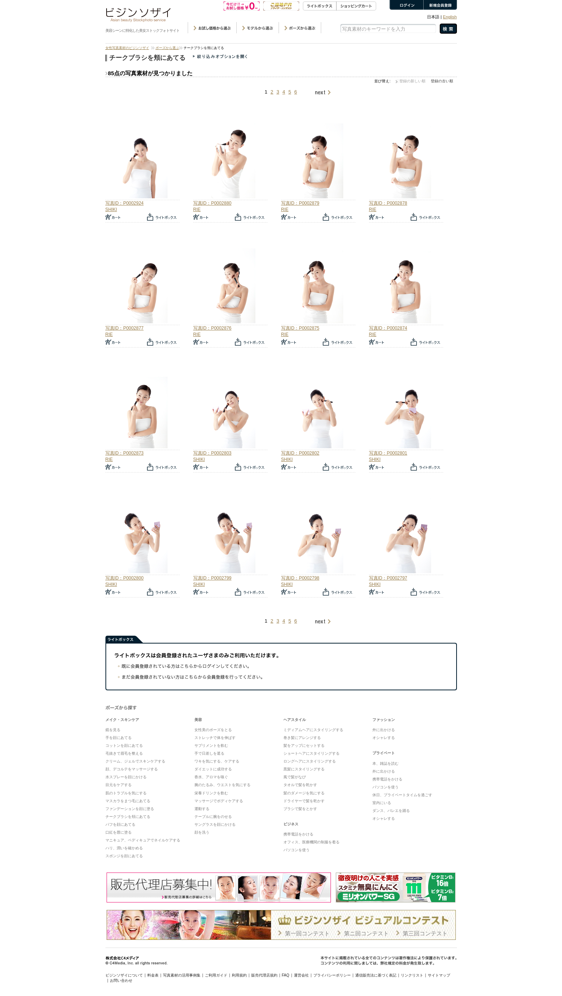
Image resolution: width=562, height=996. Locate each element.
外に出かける (383, 730)
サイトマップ (439, 975)
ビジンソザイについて (124, 975)
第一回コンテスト (307, 933)
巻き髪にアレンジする (302, 738)
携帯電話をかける (298, 834)
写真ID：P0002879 (300, 203)
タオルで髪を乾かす (300, 785)
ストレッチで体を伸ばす (215, 738)
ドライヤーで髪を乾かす (304, 801)
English (450, 17)
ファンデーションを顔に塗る (129, 809)
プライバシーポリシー (332, 975)
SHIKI (111, 209)
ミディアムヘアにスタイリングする (313, 730)
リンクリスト (412, 975)
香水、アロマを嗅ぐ (211, 777)
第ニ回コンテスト (366, 933)
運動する (201, 809)
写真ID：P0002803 (212, 453)
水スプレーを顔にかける (126, 777)
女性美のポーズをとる (213, 730)
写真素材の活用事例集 (181, 975)
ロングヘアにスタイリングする (309, 761)
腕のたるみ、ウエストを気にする (222, 785)
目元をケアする (118, 785)
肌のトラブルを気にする (126, 793)
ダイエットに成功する (213, 769)
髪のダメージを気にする (304, 793)
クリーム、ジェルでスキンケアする (135, 761)
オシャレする (383, 738)
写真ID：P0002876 (212, 328)
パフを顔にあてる (120, 824)
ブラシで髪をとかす (300, 809)
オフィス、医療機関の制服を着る (311, 842)
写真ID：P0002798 (300, 578)
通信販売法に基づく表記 (375, 975)
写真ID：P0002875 (300, 328)
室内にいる (381, 803)
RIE (197, 209)
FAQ (285, 975)
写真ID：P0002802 (300, 453)
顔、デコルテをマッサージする (131, 769)
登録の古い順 (442, 81)
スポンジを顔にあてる (124, 856)
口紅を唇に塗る (118, 832)
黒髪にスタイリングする (304, 769)
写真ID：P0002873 (124, 453)
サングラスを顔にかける (215, 824)
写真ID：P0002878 (388, 203)
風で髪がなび (294, 777)
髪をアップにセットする (304, 745)
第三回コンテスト (425, 933)
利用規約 (239, 975)
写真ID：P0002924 (124, 203)
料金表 (153, 975)
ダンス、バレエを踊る (391, 811)
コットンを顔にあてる (124, 745)
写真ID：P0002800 (124, 578)
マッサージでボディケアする (218, 801)
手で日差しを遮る (209, 753)
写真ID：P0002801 (388, 453)
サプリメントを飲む (211, 745)
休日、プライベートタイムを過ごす (402, 795)
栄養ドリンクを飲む (211, 793)
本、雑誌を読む (385, 763)
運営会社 (301, 975)
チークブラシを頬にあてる (127, 817)
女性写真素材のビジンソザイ (127, 48)
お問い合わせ (121, 980)
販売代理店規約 (264, 975)
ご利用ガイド (216, 975)
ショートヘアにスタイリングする (311, 753)
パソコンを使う (296, 850)
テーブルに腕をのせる (213, 817)
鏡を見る (112, 730)
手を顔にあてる (118, 738)
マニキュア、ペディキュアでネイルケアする (142, 840)
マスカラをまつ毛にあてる (127, 801)
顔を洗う (201, 832)
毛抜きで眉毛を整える (124, 753)
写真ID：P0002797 (388, 578)
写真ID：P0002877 (124, 328)
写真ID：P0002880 (212, 203)
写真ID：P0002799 (212, 578)
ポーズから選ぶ (167, 48)
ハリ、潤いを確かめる (124, 848)
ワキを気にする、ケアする (216, 761)
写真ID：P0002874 (388, 328)
